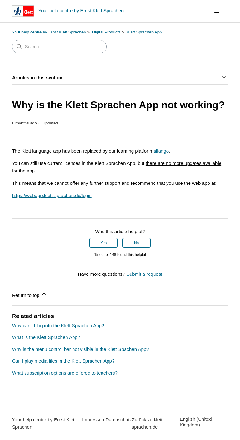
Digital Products (106, 32)
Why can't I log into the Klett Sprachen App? (58, 325)
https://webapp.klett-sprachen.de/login (52, 195)
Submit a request (144, 274)
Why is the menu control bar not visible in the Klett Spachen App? (80, 349)
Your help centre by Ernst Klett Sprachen (49, 32)
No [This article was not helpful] (136, 243)
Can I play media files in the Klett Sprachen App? (63, 361)
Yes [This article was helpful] (104, 243)
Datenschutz (118, 419)
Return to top (29, 294)
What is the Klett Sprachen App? (46, 337)
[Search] (59, 46)
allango (161, 151)
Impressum (93, 419)
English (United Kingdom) (196, 421)
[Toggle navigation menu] (217, 11)
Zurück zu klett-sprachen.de (148, 423)
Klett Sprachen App (144, 32)
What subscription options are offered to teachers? (65, 373)
